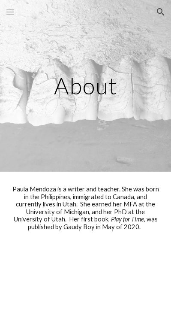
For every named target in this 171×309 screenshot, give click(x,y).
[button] (10, 12)
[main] (86, 85)
